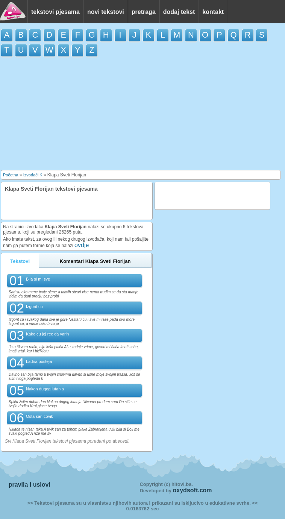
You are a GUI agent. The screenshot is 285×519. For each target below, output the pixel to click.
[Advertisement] (142, 115)
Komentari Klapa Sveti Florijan (95, 261)
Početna (10, 175)
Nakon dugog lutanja (45, 389)
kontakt (213, 12)
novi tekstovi (105, 12)
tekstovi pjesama (55, 12)
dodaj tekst (179, 12)
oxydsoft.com (192, 490)
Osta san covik (39, 416)
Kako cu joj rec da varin (47, 334)
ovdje (81, 245)
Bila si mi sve (38, 279)
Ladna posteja (39, 361)
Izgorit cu (34, 306)
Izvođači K (32, 175)
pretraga (144, 12)
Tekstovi (20, 261)
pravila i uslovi (29, 484)
